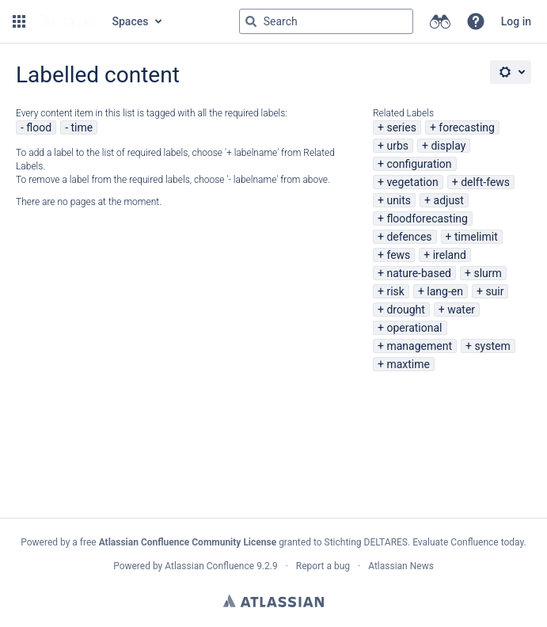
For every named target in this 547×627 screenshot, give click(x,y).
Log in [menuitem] (516, 21)
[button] (19, 21)
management (419, 346)
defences (408, 236)
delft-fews (485, 182)
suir (494, 291)
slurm (487, 273)
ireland (449, 255)
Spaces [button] (130, 21)
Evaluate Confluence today (467, 542)
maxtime (408, 364)
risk (395, 291)
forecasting (467, 127)
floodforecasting (426, 218)
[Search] (251, 21)
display (448, 145)
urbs (397, 145)
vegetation (412, 182)
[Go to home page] (67, 21)
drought (405, 309)
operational (414, 327)
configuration (418, 164)
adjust (449, 200)
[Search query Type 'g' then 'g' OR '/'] (326, 21)
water (461, 309)
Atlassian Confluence (209, 566)
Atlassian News (401, 566)
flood (38, 127)
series (401, 127)
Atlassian (273, 601)
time (82, 127)
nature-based (418, 273)
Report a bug (323, 566)
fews (398, 255)
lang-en (445, 291)
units (398, 200)
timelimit (476, 236)
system (492, 346)
